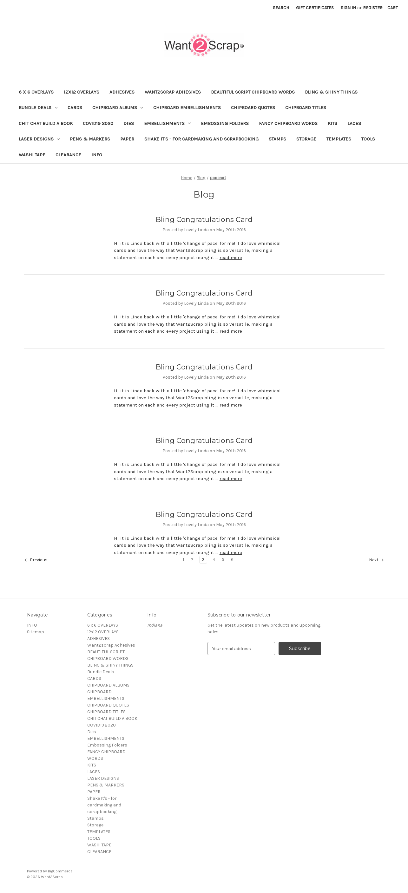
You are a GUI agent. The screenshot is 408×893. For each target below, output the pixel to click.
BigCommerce (60, 871)
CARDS (75, 107)
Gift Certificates (315, 7)
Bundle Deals (38, 107)
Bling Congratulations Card (204, 219)
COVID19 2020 (98, 123)
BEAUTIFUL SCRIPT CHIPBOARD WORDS (253, 92)
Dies (128, 123)
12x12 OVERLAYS (81, 92)
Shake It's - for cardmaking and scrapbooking (201, 139)
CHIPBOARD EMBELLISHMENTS (187, 107)
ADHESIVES (122, 92)
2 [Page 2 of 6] (192, 559)
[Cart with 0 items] (392, 8)
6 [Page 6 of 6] (232, 559)
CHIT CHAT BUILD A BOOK (46, 123)
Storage (306, 139)
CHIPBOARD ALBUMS (117, 107)
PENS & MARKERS (90, 139)
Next (376, 560)
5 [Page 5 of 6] (223, 559)
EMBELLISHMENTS (167, 123)
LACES (354, 123)
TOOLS (368, 139)
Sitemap (35, 632)
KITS (332, 123)
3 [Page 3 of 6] (203, 559)
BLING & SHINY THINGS (331, 92)
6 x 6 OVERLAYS (36, 92)
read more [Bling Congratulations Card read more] (231, 257)
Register (373, 7)
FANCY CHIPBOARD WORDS (288, 123)
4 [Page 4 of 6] (214, 559)
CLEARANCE (68, 155)
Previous (36, 560)
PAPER (127, 139)
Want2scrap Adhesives (173, 92)
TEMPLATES (338, 139)
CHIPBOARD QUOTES (253, 107)
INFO (96, 155)
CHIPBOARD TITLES (305, 107)
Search (281, 7)
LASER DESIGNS (39, 139)
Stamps (277, 139)
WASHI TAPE (32, 155)
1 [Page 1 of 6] (183, 559)
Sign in (348, 7)
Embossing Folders (225, 123)
